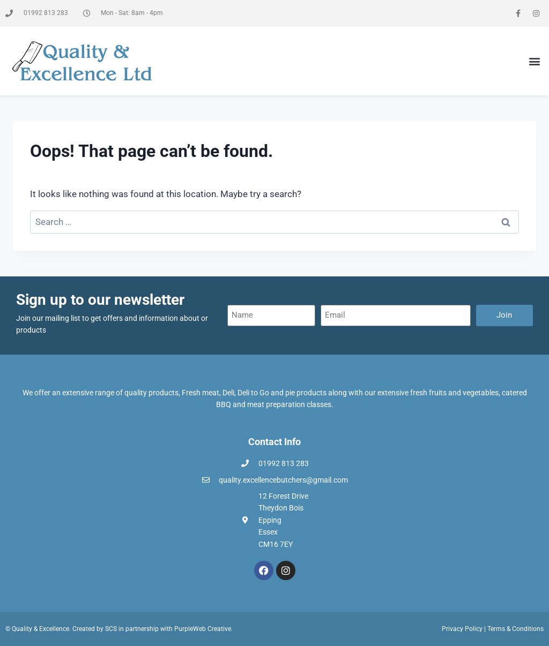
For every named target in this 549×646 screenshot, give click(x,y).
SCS (111, 629)
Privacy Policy (462, 629)
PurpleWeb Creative (202, 629)
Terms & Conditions (515, 629)
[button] (535, 61)
